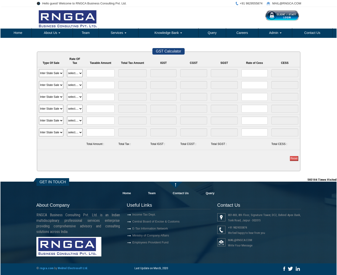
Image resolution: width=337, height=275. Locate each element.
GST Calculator (168, 51)
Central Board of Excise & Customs (150, 221)
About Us (52, 33)
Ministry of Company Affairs (145, 235)
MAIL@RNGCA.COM (286, 3)
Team (86, 33)
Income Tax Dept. (138, 214)
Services (118, 33)
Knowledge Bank (168, 33)
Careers (242, 33)
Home (18, 33)
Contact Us (312, 33)
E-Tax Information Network (144, 228)
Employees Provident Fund (145, 242)
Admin (275, 33)
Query (212, 33)
